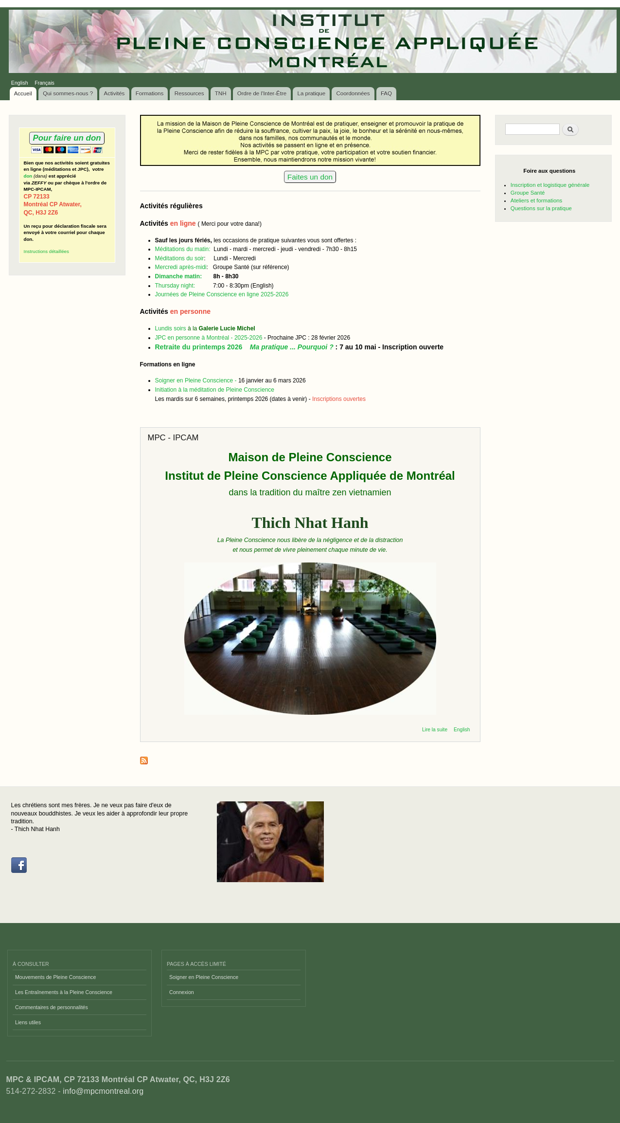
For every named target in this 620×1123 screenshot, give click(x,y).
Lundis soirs (171, 328)
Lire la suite (434, 729)
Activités (114, 93)
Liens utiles (28, 1022)
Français (44, 83)
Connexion (181, 992)
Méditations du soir (179, 258)
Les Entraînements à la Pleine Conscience (63, 992)
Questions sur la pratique (541, 208)
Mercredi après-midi (181, 267)
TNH (221, 93)
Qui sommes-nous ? (68, 93)
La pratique (312, 93)
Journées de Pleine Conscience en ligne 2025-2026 (222, 294)
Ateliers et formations (536, 200)
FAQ (386, 93)
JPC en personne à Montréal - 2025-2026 (209, 337)
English (19, 83)
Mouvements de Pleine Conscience (55, 977)
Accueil (23, 93)
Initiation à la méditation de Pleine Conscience (214, 389)
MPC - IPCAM (173, 437)
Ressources (189, 93)
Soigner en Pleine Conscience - (196, 380)
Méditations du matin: (184, 249)
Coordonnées (353, 93)
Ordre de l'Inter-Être (261, 93)
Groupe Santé (528, 193)
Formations (150, 93)
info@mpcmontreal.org (103, 1091)
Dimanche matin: (178, 276)
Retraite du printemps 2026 (244, 347)
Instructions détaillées (46, 251)
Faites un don (310, 177)
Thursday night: (176, 285)
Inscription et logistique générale (550, 185)
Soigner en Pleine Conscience (203, 977)
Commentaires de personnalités (51, 1007)
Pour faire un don (67, 138)
